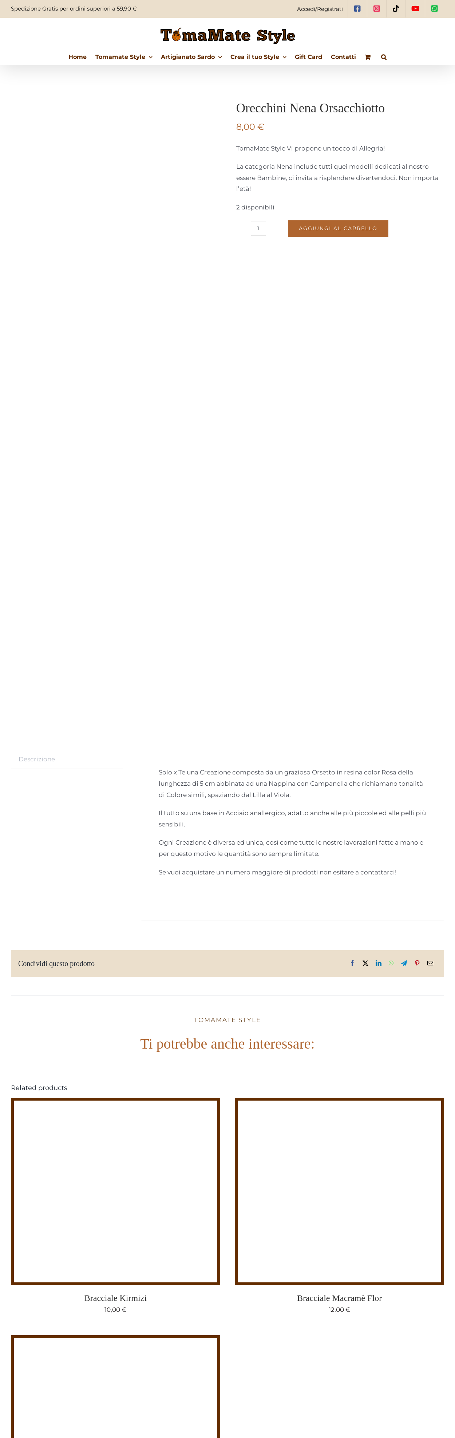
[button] (384, 57)
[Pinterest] (417, 963)
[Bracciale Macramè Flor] (329, 1106)
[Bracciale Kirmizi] (105, 1106)
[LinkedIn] (378, 963)
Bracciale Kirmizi (115, 1298)
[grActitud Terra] (105, 1343)
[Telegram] (404, 963)
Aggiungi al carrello (338, 228)
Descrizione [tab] (37, 759)
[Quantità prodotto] (258, 228)
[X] (365, 963)
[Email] (430, 963)
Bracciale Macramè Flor (339, 1298)
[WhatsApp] (391, 963)
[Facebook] (352, 963)
